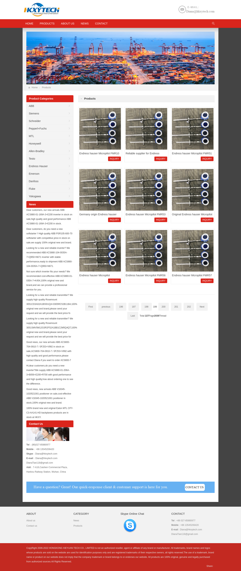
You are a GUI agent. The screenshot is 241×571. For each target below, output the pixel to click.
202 (189, 306)
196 (121, 306)
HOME (29, 23)
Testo (32, 158)
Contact (101, 23)
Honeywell (35, 143)
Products (47, 23)
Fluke (32, 188)
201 (176, 306)
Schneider (35, 121)
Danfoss (33, 181)
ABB (31, 105)
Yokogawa (35, 196)
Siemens (34, 113)
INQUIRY (114, 159)
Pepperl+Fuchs (38, 128)
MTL (31, 136)
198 (146, 306)
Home (35, 87)
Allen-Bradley (36, 151)
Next (202, 306)
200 (163, 306)
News (85, 23)
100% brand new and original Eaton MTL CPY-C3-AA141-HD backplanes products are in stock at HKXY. (49, 413)
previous (106, 306)
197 (134, 306)
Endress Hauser (38, 166)
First (90, 306)
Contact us (31, 526)
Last (133, 315)
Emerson (34, 173)
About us (67, 23)
